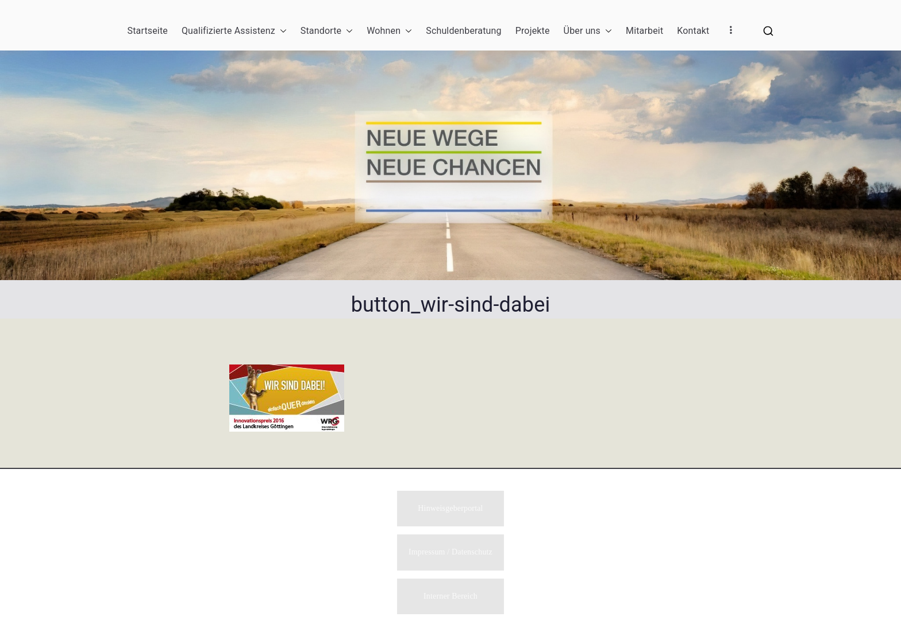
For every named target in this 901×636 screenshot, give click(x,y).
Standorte (327, 31)
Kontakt (693, 30)
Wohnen (389, 31)
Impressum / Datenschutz (450, 552)
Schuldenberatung (463, 30)
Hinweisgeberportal (450, 507)
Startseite (148, 30)
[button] (281, 31)
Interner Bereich (450, 596)
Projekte (532, 30)
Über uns (588, 31)
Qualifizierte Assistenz (234, 31)
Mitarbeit (644, 30)
